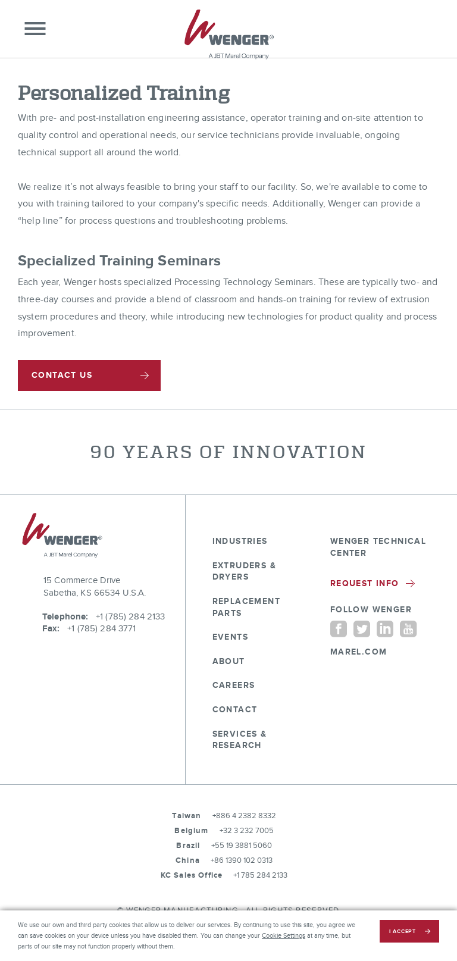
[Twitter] (361, 628)
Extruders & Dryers (244, 572)
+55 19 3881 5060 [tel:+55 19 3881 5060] (241, 845)
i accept (402, 931)
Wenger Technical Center (378, 547)
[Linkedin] (385, 628)
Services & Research (239, 740)
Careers (233, 685)
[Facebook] (338, 628)
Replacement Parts (246, 607)
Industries (240, 541)
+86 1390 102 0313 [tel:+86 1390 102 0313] (242, 860)
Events (230, 637)
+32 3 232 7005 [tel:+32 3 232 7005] (247, 830)
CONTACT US (62, 375)
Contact (235, 710)
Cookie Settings (283, 936)
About (228, 661)
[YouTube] (408, 628)
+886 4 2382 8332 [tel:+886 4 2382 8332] (244, 816)
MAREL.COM (358, 652)
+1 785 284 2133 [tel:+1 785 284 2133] (260, 875)
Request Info (372, 583)
